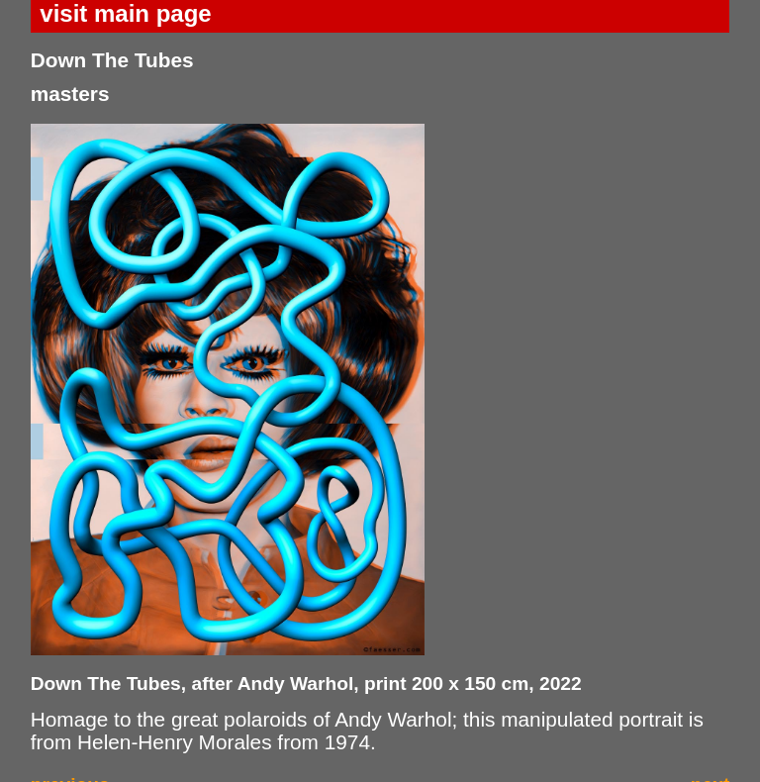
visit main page (125, 13)
